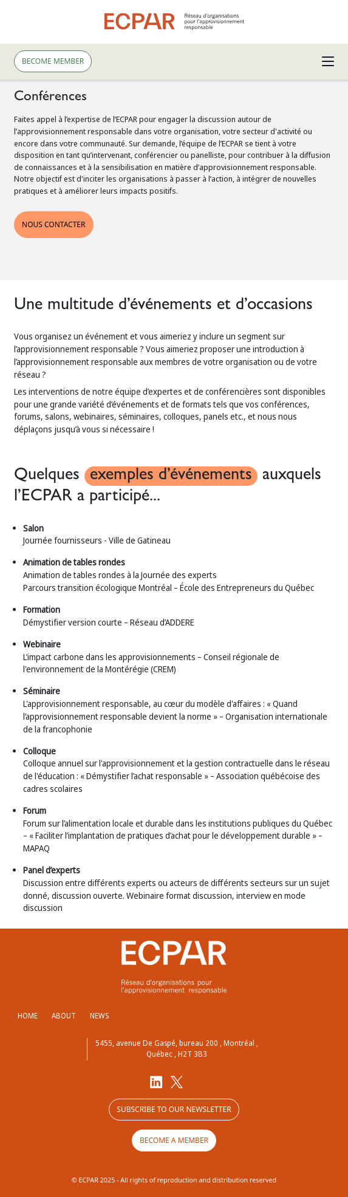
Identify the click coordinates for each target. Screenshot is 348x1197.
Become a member (174, 1140)
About (64, 1016)
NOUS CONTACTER (53, 224)
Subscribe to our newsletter (174, 1109)
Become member (53, 61)
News (99, 1016)
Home (28, 1016)
